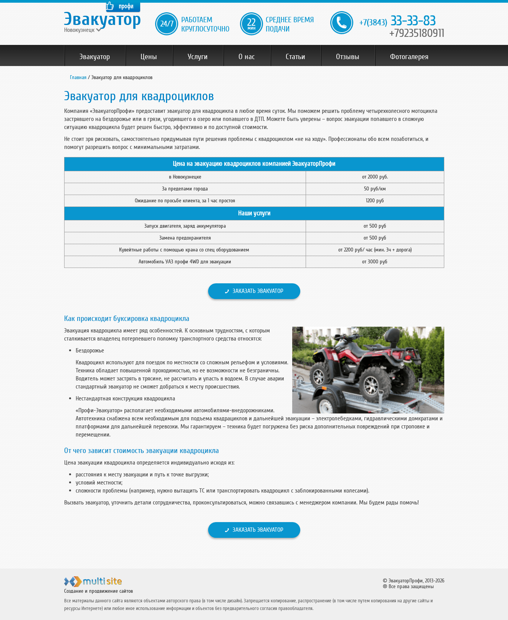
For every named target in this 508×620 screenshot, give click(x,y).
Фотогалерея (409, 56)
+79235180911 (416, 33)
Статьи (295, 56)
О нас (246, 56)
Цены (149, 56)
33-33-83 (397, 21)
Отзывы (347, 56)
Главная (78, 77)
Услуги (198, 56)
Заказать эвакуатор (258, 291)
